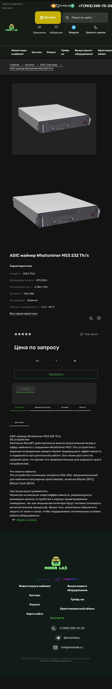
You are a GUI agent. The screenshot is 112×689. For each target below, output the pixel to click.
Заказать (56, 372)
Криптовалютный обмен (77, 606)
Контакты (8, 8)
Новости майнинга (12, 4)
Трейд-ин (77, 597)
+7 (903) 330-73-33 (95, 6)
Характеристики (88, 387)
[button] (13, 155)
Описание (25, 387)
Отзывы (64, 405)
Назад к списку (24, 518)
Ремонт (34, 602)
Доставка (19, 420)
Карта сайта (35, 611)
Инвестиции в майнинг (35, 584)
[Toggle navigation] (104, 39)
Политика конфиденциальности (55, 659)
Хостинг (34, 593)
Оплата (82, 405)
